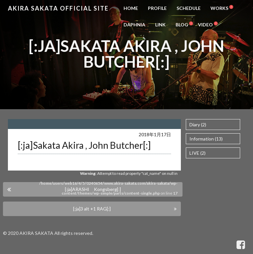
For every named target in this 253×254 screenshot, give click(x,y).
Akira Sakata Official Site (58, 8)
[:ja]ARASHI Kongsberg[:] (93, 189)
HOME (131, 8)
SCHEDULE (189, 8)
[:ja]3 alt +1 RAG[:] (92, 208)
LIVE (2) (197, 153)
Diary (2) (197, 124)
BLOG (182, 24)
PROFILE (157, 8)
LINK (160, 24)
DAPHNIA (134, 24)
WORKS (219, 8)
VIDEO (205, 24)
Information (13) (206, 139)
